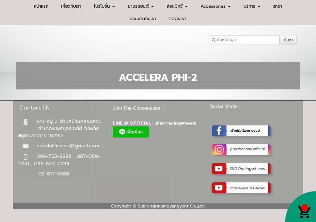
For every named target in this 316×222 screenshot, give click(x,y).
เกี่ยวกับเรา (71, 6)
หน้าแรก (41, 6)
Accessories (216, 6)
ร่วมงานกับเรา (143, 18)
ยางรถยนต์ (141, 6)
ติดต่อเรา (177, 18)
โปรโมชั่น (104, 6)
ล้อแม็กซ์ (177, 6)
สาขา (277, 6)
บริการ (251, 6)
